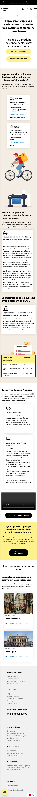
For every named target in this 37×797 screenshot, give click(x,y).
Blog (8, 694)
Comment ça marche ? (14, 679)
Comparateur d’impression (15, 698)
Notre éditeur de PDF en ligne (16, 736)
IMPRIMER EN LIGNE (18, 51)
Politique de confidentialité (15, 790)
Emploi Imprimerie (12, 755)
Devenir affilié (11, 751)
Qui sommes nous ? (13, 676)
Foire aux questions (13, 696)
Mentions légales (12, 785)
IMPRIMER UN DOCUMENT (14, 623)
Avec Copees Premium (17, 142)
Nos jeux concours (12, 683)
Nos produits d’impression (15, 733)
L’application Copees (13, 740)
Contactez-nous (12, 703)
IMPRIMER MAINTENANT (18, 552)
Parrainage (10, 701)
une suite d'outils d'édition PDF (17, 328)
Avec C (12, 114)
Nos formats (11, 731)
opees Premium (19, 114)
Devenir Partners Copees (15, 753)
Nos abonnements (13, 738)
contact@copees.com (14, 769)
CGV (8, 788)
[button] (28, 9)
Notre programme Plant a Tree (16, 681)
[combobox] (31, 795)
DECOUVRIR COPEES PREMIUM (18, 515)
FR (31, 795)
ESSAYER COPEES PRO (18, 58)
